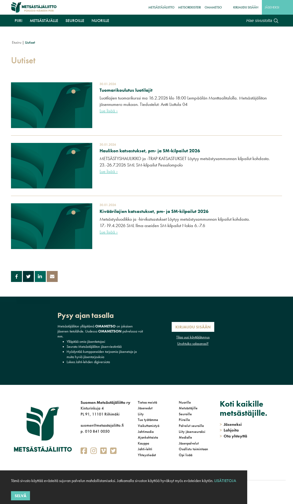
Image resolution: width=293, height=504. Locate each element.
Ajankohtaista (148, 437)
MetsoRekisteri (189, 7)
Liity (141, 414)
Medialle (185, 437)
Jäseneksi (272, 7)
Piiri (18, 20)
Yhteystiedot (147, 455)
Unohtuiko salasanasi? (193, 343)
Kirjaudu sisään (245, 7)
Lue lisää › (109, 111)
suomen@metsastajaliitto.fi (102, 425)
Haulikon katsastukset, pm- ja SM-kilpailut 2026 (150, 151)
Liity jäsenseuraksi (192, 431)
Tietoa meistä (147, 402)
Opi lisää (185, 455)
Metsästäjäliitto (161, 7)
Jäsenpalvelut (189, 443)
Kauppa (143, 443)
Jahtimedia (146, 431)
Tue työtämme (148, 419)
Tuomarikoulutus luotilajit (126, 90)
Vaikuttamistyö (148, 425)
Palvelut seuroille (191, 425)
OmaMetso (213, 7)
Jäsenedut (145, 408)
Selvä (20, 495)
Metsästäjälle (44, 20)
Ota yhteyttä (233, 436)
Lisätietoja (225, 480)
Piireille (184, 419)
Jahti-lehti (145, 449)
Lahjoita (229, 430)
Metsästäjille (188, 408)
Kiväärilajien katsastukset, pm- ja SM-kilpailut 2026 (154, 211)
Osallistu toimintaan (193, 449)
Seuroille (74, 20)
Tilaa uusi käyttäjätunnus (193, 337)
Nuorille (100, 20)
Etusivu (16, 42)
